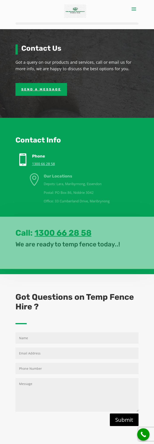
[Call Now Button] (143, 434)
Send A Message (41, 89)
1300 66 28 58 (48, 164)
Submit (124, 419)
